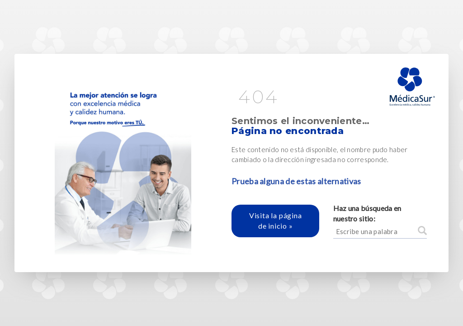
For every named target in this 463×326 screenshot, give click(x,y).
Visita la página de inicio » (275, 220)
